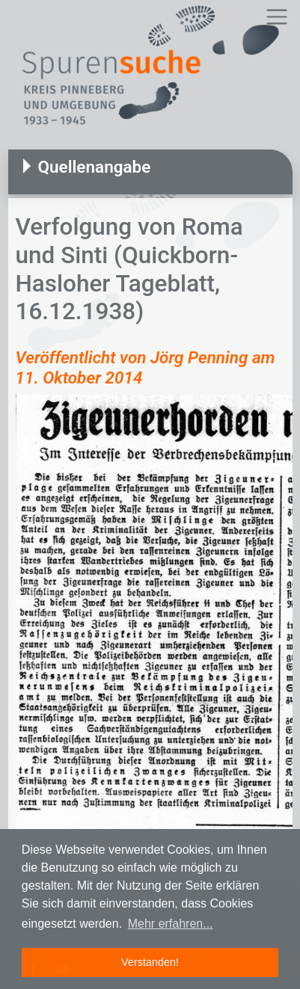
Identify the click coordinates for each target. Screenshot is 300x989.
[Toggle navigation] (276, 17)
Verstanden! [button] (150, 962)
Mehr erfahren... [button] (170, 923)
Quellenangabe (94, 166)
